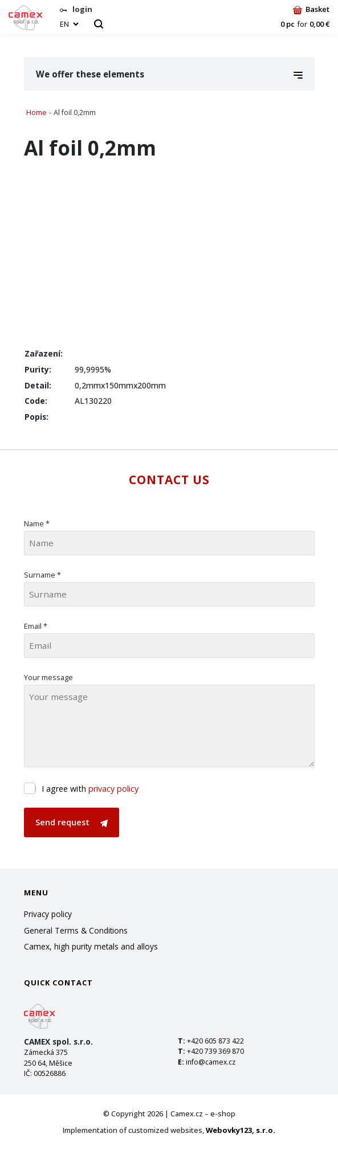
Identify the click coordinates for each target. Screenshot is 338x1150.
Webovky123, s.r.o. (240, 1130)
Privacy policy (48, 913)
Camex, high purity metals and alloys (91, 946)
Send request (71, 822)
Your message (48, 677)
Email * (35, 626)
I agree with (90, 788)
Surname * (42, 575)
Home (36, 112)
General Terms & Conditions (76, 930)
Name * (37, 523)
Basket (311, 9)
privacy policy (113, 788)
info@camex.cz (210, 1062)
